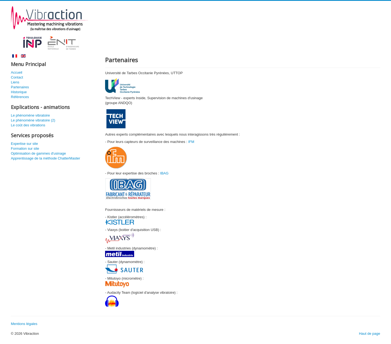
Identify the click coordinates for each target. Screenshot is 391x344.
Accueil (16, 72)
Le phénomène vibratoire (30, 115)
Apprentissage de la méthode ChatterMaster (45, 158)
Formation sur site (25, 148)
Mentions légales (24, 324)
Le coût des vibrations (28, 125)
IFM (191, 142)
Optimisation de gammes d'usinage (38, 153)
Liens (15, 82)
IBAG (164, 173)
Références (20, 97)
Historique (19, 92)
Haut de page (369, 334)
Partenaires (20, 87)
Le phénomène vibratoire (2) (33, 120)
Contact (17, 77)
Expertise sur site (24, 144)
